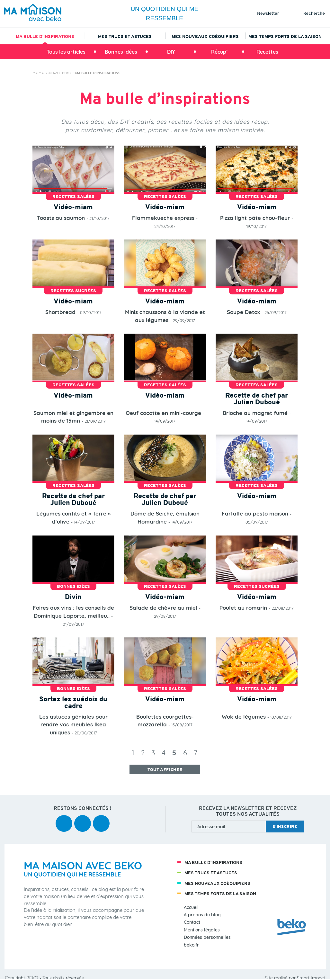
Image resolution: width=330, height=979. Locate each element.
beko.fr (191, 945)
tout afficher (165, 770)
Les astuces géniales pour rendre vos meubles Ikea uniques (73, 724)
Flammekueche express (163, 217)
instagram (101, 819)
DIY (171, 52)
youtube (82, 819)
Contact (192, 922)
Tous (66, 52)
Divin (73, 597)
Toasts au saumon (61, 217)
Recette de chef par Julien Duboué (256, 399)
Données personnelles (207, 937)
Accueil (191, 907)
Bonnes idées (121, 52)
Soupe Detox (243, 312)
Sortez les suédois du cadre (73, 703)
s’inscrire (284, 827)
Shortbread (60, 312)
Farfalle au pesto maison (255, 513)
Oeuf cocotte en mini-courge (163, 412)
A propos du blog (202, 914)
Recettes (267, 52)
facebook (64, 819)
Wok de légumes (244, 716)
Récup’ (219, 52)
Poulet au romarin (243, 607)
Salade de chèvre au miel (163, 607)
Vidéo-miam (73, 207)
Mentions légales (202, 930)
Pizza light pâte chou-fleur (255, 217)
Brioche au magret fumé (255, 412)
